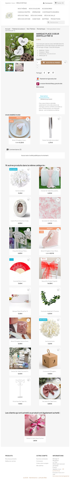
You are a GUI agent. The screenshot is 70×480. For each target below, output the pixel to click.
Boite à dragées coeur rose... (50, 251)
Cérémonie (36, 12)
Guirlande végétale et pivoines (50, 311)
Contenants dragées (50, 12)
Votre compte (41, 456)
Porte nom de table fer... (20, 401)
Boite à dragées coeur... (19, 140)
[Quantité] (38, 63)
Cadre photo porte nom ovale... (20, 221)
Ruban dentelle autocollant (50, 140)
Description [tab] (44, 96)
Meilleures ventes (10, 461)
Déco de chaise (36, 15)
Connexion (39, 461)
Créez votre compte (42, 463)
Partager (44, 73)
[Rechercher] (56, 22)
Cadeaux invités (24, 12)
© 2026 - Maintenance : (30, 478)
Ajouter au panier (51, 62)
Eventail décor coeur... (20, 281)
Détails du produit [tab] (46, 99)
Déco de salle (49, 15)
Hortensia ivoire (50, 341)
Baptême (45, 19)
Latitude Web (42, 478)
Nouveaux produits (11, 459)
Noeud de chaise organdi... (50, 281)
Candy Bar (36, 19)
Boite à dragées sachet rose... (20, 341)
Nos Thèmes (22, 9)
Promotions (55, 19)
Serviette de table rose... (49, 401)
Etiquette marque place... (20, 251)
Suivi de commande (42, 459)
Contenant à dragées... (50, 371)
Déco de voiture (24, 19)
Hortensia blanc (20, 191)
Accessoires (47, 9)
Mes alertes (39, 465)
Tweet (48, 73)
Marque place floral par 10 (20, 311)
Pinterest (53, 73)
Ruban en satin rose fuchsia (35, 438)
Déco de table (23, 15)
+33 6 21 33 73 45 (21, 3)
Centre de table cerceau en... (20, 371)
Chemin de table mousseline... (50, 191)
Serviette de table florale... (50, 221)
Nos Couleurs (34, 9)
